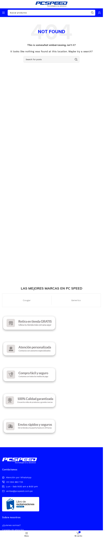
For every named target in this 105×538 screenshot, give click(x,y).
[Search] (51, 13)
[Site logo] (51, 4)
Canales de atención (13, 530)
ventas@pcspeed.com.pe (19, 491)
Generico (76, 300)
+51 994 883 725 (14, 482)
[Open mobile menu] (3, 12)
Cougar (27, 300)
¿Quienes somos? (11, 525)
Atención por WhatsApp (18, 477)
